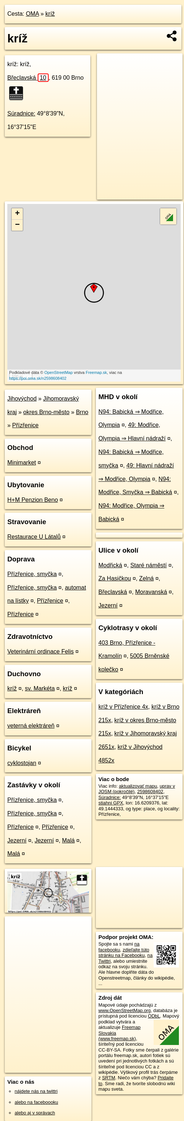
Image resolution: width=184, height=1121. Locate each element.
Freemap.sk (96, 372)
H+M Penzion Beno (32, 500)
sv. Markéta (40, 688)
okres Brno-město (46, 412)
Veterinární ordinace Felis (40, 651)
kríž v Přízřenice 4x (123, 707)
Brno (82, 412)
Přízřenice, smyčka (32, 574)
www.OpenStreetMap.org (124, 1010)
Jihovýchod (22, 398)
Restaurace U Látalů (34, 537)
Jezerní (16, 840)
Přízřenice (25, 425)
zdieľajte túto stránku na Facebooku (123, 952)
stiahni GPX (110, 803)
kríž (50, 14)
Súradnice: (21, 113)
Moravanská (151, 592)
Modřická (110, 565)
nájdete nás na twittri (36, 1091)
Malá (68, 840)
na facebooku (118, 946)
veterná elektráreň (31, 726)
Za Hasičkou (114, 578)
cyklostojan (21, 763)
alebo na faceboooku (36, 1102)
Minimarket (21, 462)
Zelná (146, 578)
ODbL (154, 1016)
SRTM (108, 1077)
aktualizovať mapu (138, 786)
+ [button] (17, 213)
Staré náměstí (148, 565)
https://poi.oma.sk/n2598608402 (38, 378)
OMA (32, 14)
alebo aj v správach (35, 1113)
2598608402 (150, 791)
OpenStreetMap (58, 372)
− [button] (17, 225)
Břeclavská (28, 77)
